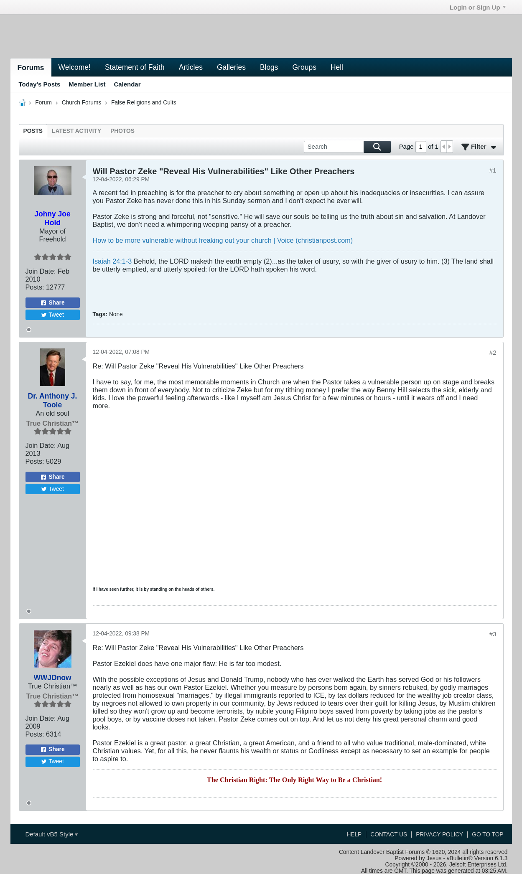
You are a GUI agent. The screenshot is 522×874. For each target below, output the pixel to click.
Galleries (231, 67)
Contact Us (388, 834)
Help (354, 834)
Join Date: (40, 271)
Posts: (34, 287)
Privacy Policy (439, 834)
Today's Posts (40, 84)
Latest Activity (76, 131)
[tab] (33, 131)
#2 (493, 352)
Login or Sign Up (478, 7)
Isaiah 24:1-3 (112, 261)
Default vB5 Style (51, 834)
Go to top (487, 834)
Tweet (52, 315)
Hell (337, 67)
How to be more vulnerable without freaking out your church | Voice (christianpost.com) (223, 240)
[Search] (347, 147)
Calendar (127, 84)
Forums (31, 68)
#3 (493, 634)
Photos (122, 131)
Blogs (269, 67)
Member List (87, 84)
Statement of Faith (135, 67)
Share (52, 303)
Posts (33, 131)
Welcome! (75, 67)
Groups (304, 67)
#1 (493, 170)
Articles (191, 67)
